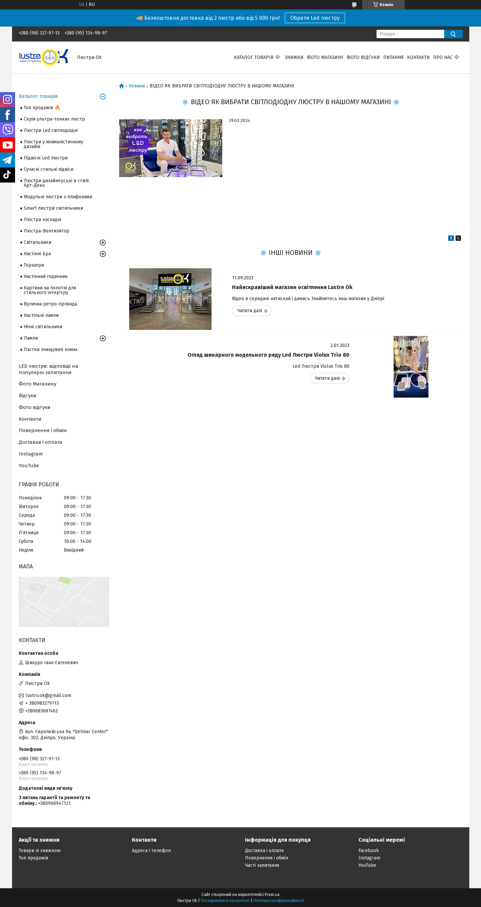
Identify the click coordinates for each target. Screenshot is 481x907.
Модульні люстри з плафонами (58, 197)
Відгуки (27, 396)
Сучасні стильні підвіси (48, 169)
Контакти (418, 57)
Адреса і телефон (151, 850)
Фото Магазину (37, 384)
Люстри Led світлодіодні (51, 130)
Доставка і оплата (40, 442)
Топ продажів (33, 858)
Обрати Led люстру (315, 18)
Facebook (368, 850)
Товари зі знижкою (40, 850)
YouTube (29, 466)
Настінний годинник (46, 276)
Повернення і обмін (43, 430)
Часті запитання (262, 865)
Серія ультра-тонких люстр (54, 119)
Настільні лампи (41, 315)
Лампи (31, 338)
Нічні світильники (43, 327)
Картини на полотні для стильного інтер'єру (50, 290)
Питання (393, 57)
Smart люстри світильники (53, 208)
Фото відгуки (363, 57)
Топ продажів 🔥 (42, 108)
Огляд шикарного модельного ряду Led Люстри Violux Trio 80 (268, 355)
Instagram (31, 454)
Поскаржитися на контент (225, 900)
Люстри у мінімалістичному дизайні (53, 144)
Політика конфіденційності (278, 900)
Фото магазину (325, 57)
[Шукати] (453, 34)
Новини (137, 86)
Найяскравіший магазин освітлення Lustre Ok (292, 287)
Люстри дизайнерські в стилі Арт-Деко (56, 183)
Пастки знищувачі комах (51, 349)
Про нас (443, 57)
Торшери (34, 265)
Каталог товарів (253, 57)
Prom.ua (272, 894)
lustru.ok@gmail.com (48, 695)
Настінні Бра (37, 254)
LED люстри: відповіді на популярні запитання (48, 369)
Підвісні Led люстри (46, 158)
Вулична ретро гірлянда (50, 304)
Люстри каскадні (42, 219)
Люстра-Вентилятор (46, 231)
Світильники (37, 242)
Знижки (294, 57)
